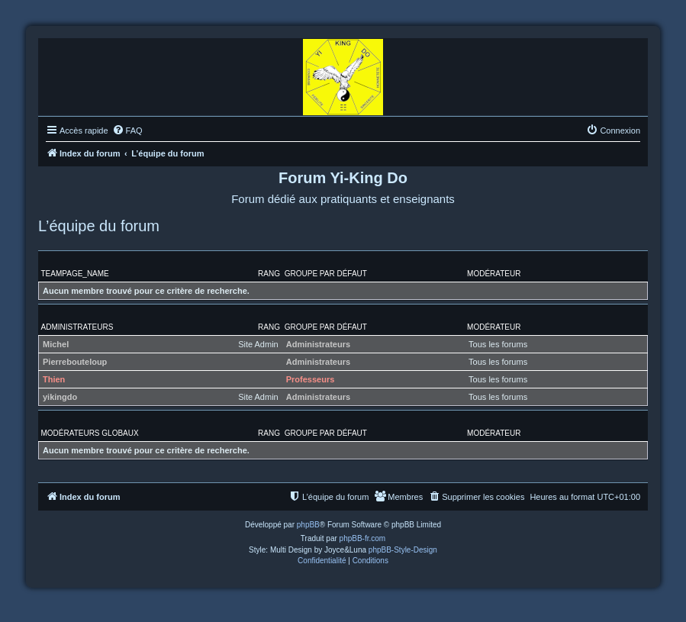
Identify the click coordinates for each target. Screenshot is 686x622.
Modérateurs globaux (90, 433)
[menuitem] (127, 130)
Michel (56, 344)
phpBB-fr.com (363, 538)
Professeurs (310, 379)
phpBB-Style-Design (403, 550)
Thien (54, 379)
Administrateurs (77, 327)
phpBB (308, 524)
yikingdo (60, 396)
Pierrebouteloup (75, 361)
